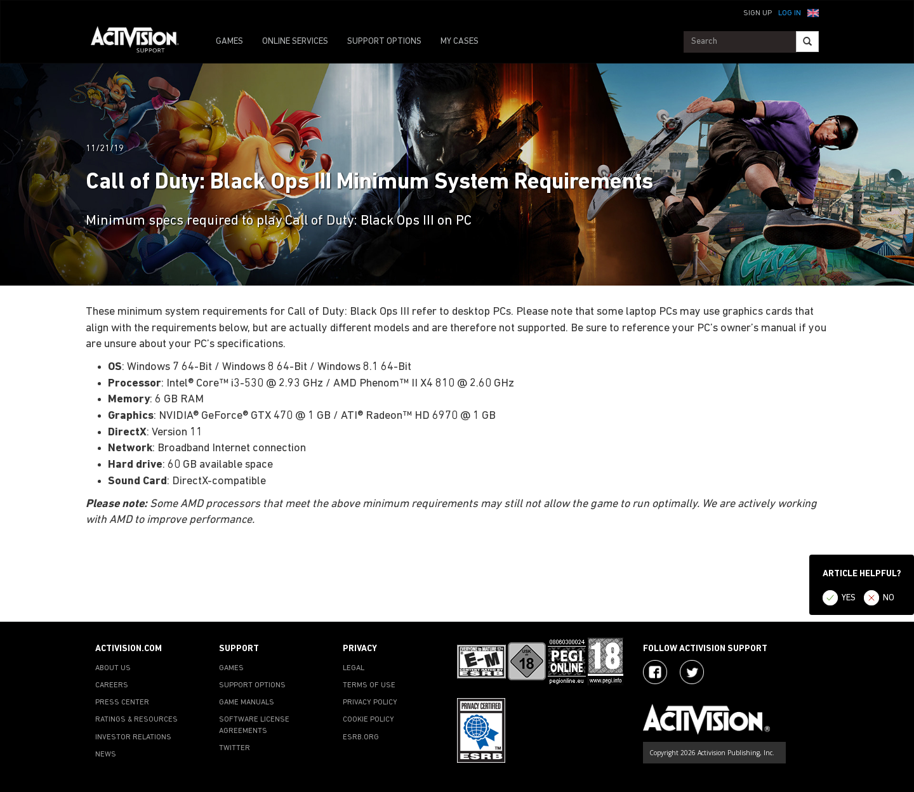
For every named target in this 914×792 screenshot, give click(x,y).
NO (888, 598)
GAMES (229, 41)
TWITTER (234, 748)
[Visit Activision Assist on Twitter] (692, 672)
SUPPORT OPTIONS (384, 41)
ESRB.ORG (361, 737)
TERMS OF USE (369, 685)
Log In (789, 13)
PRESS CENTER (122, 702)
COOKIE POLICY (368, 719)
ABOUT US (113, 668)
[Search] (807, 41)
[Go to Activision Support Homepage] (141, 42)
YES (849, 598)
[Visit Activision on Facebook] (655, 672)
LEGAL (353, 668)
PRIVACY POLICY (370, 702)
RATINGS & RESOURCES (136, 719)
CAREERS (111, 685)
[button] (813, 12)
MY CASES (459, 41)
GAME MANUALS (246, 702)
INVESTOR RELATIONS (133, 737)
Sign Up (757, 13)
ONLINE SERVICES (295, 41)
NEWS (105, 754)
